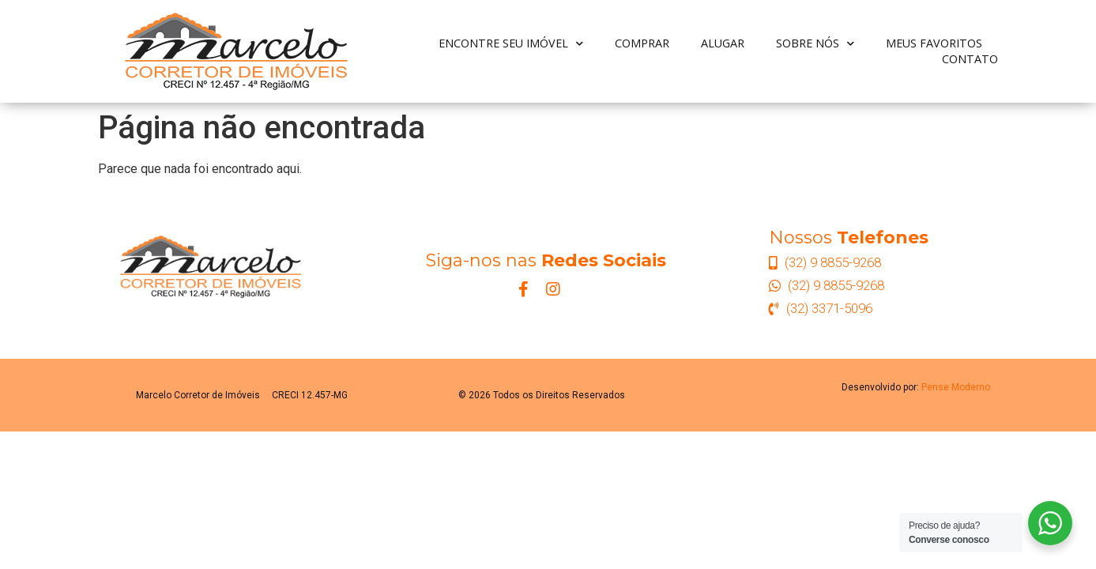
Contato (970, 58)
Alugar (722, 43)
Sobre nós (815, 43)
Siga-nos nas (546, 260)
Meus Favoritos (934, 43)
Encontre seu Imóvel (511, 43)
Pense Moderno (955, 387)
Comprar (642, 43)
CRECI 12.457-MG (310, 395)
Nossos (848, 237)
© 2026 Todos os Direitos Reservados (541, 395)
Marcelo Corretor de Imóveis (198, 395)
